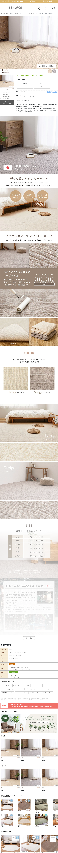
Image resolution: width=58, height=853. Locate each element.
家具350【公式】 (5, 13)
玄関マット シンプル (31, 689)
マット (25, 699)
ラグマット (23, 13)
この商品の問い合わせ (6, 92)
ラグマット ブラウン (37, 685)
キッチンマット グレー (21, 692)
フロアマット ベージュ (8, 692)
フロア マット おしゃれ (8, 689)
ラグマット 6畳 (20, 689)
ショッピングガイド (5, 89)
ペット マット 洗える (35, 692)
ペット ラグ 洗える (47, 692)
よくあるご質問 (5, 94)
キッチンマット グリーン (45, 689)
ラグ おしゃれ (32, 13)
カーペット (26, 698)
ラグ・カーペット (15, 13)
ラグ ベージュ (26, 685)
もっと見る (29, 638)
